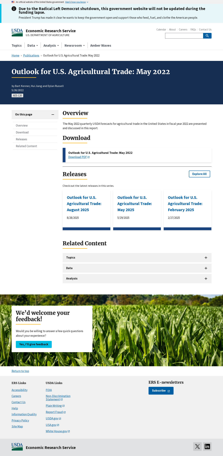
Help (15, 408)
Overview (22, 125)
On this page (23, 114)
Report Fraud (54, 412)
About (172, 29)
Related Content (26, 146)
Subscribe (159, 390)
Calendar (161, 29)
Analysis (71, 278)
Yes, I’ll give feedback (33, 344)
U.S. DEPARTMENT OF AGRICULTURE (48, 35)
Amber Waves (100, 45)
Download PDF (77, 157)
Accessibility (19, 390)
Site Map (17, 426)
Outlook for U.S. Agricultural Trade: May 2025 (134, 203)
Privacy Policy (20, 420)
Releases (21, 139)
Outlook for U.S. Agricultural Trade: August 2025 (84, 203)
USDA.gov (52, 418)
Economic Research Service (51, 30)
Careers (183, 29)
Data (69, 268)
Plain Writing (54, 406)
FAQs (193, 29)
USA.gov (51, 425)
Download (22, 132)
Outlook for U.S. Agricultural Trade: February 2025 (185, 203)
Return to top (20, 371)
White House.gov (56, 431)
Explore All (199, 174)
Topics (17, 45)
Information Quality (24, 414)
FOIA (49, 390)
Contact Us (205, 29)
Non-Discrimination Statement (58, 397)
